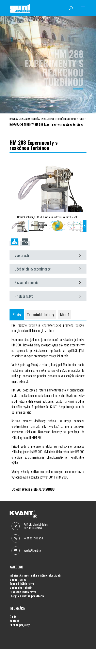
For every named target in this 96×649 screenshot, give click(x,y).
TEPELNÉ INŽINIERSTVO (22, 583)
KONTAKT (14, 621)
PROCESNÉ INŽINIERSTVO (23, 592)
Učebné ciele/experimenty (48, 269)
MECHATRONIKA (18, 579)
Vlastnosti (48, 255)
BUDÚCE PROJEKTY (20, 625)
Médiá (64, 314)
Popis (17, 314)
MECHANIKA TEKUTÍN (21, 588)
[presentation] (11, 226)
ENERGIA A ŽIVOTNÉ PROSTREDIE (27, 596)
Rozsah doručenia (48, 282)
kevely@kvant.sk (32, 550)
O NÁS (13, 617)
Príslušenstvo (48, 296)
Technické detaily (40, 314)
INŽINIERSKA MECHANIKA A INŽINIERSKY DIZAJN (35, 575)
